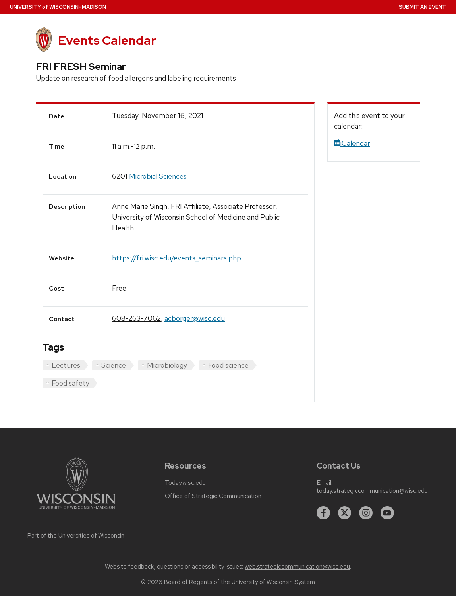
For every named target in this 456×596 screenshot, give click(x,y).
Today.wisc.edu (185, 483)
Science (113, 365)
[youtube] (387, 513)
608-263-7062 (136, 318)
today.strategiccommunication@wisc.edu (372, 491)
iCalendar (352, 143)
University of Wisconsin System (273, 582)
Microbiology (167, 365)
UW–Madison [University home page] (58, 7)
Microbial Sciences (158, 176)
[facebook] (323, 513)
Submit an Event (422, 7)
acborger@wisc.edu (194, 318)
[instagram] (366, 513)
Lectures (66, 365)
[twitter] (345, 513)
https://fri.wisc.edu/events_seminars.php (176, 257)
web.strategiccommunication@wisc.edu (297, 567)
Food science (228, 365)
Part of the (75, 536)
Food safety (70, 383)
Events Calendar (107, 40)
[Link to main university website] (76, 510)
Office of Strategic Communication (213, 496)
